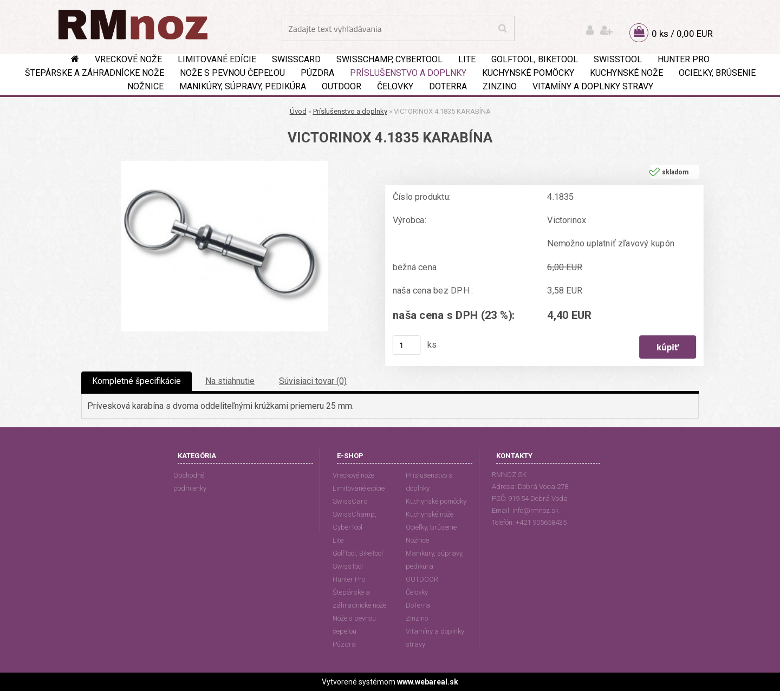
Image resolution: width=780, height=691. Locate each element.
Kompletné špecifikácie (136, 381)
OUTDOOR (341, 86)
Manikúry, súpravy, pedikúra (242, 86)
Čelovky (395, 86)
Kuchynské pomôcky (528, 73)
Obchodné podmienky (189, 481)
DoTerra (448, 86)
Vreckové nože (128, 59)
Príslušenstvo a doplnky (408, 73)
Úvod (298, 111)
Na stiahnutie (230, 381)
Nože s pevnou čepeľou (232, 73)
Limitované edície (217, 59)
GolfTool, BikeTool (534, 59)
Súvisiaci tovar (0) (313, 381)
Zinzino (500, 86)
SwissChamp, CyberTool (389, 59)
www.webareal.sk (427, 681)
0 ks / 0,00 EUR (682, 33)
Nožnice (145, 86)
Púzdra (317, 73)
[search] (502, 28)
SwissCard (296, 59)
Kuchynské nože (626, 73)
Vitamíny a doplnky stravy (592, 86)
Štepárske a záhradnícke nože (94, 73)
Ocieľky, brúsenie (717, 73)
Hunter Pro (684, 59)
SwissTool (618, 59)
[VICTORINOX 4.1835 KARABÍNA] (224, 165)
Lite (467, 59)
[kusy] (407, 345)
